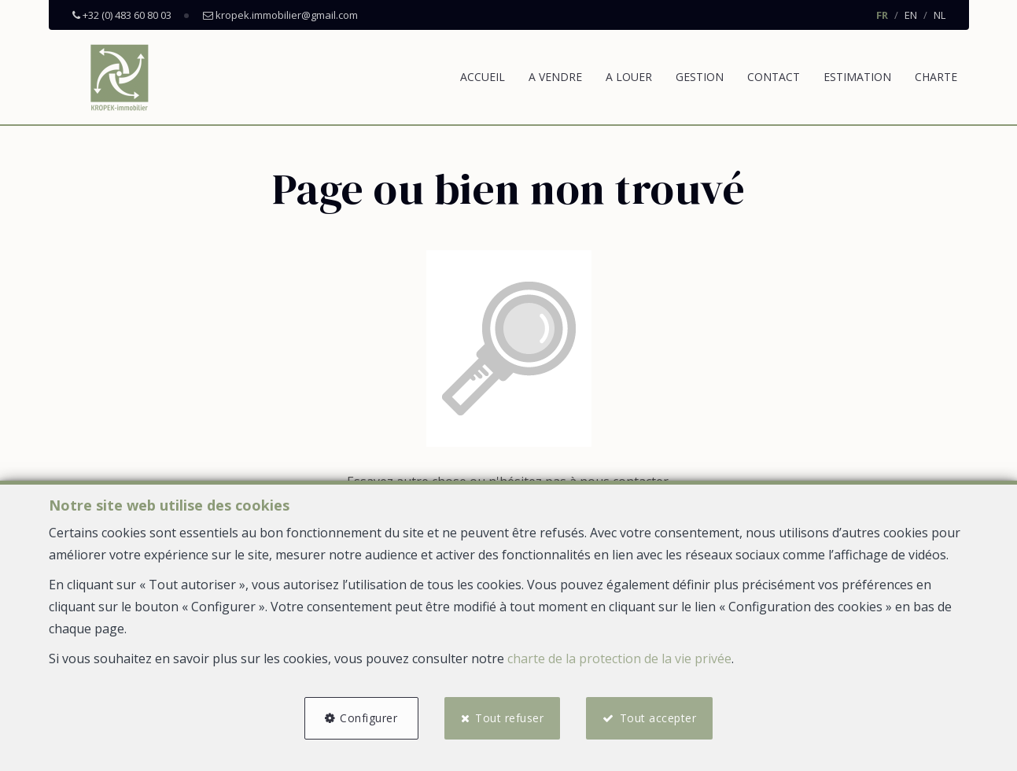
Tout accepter (659, 717)
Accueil (482, 76)
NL (939, 15)
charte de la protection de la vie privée (619, 658)
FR (882, 15)
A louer (629, 76)
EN (911, 15)
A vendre (555, 76)
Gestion (700, 76)
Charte (936, 76)
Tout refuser (509, 717)
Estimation (857, 76)
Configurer (368, 717)
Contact (773, 76)
